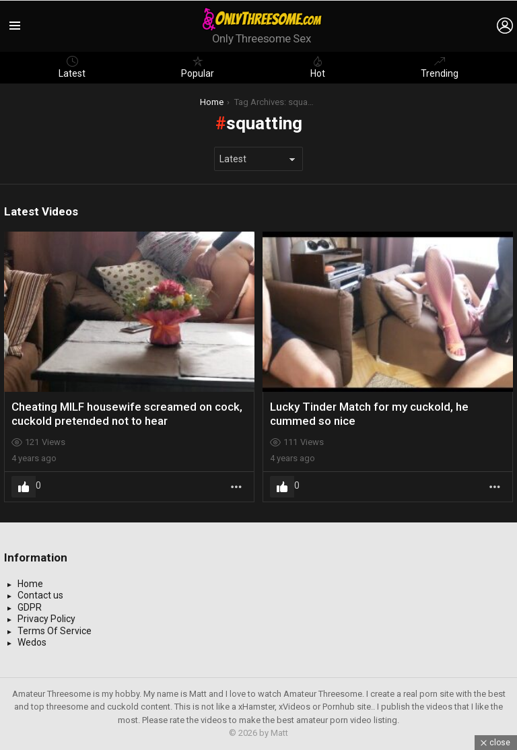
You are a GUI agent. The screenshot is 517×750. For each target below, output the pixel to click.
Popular (197, 67)
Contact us (40, 595)
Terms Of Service (55, 630)
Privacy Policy (46, 618)
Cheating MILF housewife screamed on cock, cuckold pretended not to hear (126, 413)
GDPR (30, 607)
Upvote (23, 487)
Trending (439, 67)
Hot (317, 67)
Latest (72, 67)
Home (30, 583)
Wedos (32, 642)
